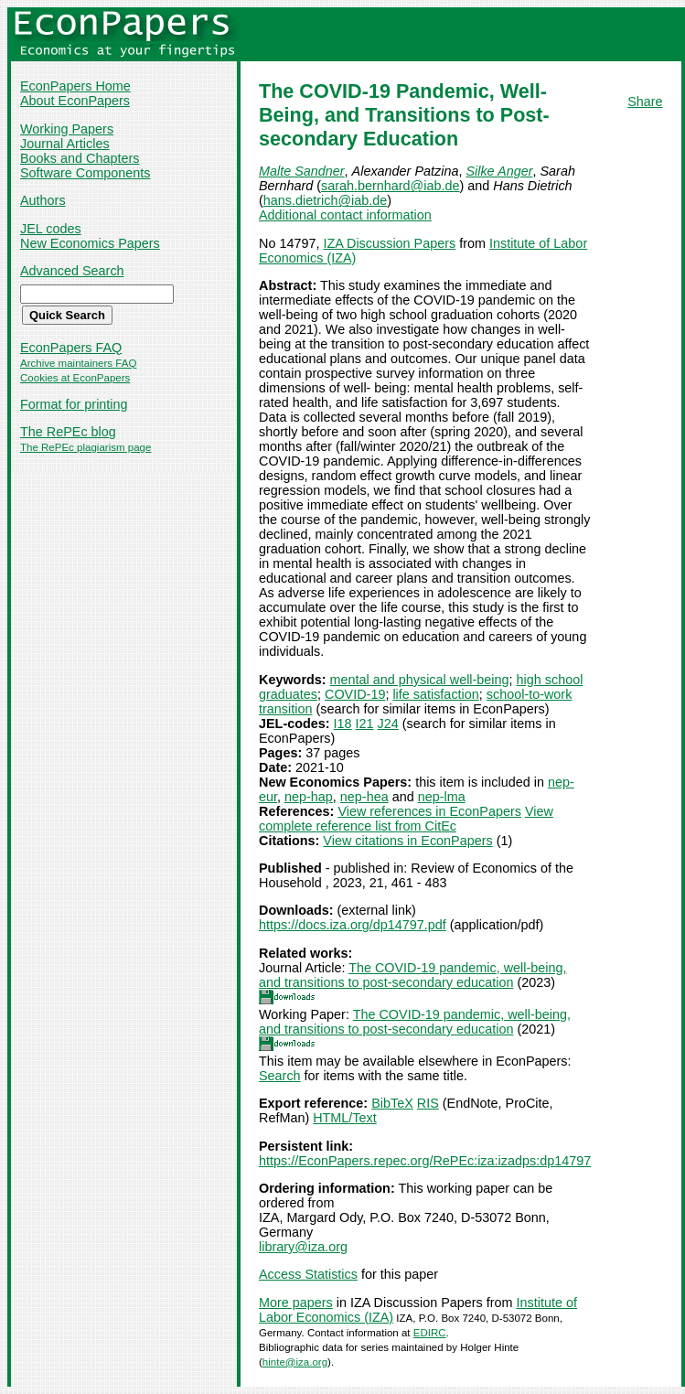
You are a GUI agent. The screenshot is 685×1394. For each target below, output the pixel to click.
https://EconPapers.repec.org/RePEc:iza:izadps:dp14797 (425, 1160)
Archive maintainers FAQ (78, 363)
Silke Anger (499, 171)
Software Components (85, 173)
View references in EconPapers (429, 811)
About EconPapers (75, 100)
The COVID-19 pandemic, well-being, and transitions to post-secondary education (412, 975)
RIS (428, 1103)
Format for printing (74, 404)
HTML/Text (345, 1117)
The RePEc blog (68, 431)
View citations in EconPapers (407, 840)
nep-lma (442, 796)
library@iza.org (303, 1246)
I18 (343, 723)
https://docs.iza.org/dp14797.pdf (352, 924)
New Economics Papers (90, 243)
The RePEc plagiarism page (85, 447)
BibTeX (392, 1103)
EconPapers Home (75, 86)
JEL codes (50, 228)
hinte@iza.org (294, 1361)
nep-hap (308, 796)
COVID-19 (355, 694)
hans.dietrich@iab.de (325, 200)
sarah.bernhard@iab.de (390, 185)
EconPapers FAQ (71, 347)
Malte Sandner (302, 171)
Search (280, 1075)
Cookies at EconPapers (75, 377)
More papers (296, 1302)
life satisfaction (435, 694)
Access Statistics (308, 1274)
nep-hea (364, 796)
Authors (43, 200)
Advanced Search (72, 270)
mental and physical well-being (419, 679)
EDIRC (429, 1332)
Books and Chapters (79, 158)
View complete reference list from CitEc (406, 818)
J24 (388, 723)
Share (644, 101)
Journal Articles (65, 143)
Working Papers (66, 129)
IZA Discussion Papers (389, 243)
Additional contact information (345, 215)
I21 (365, 723)
